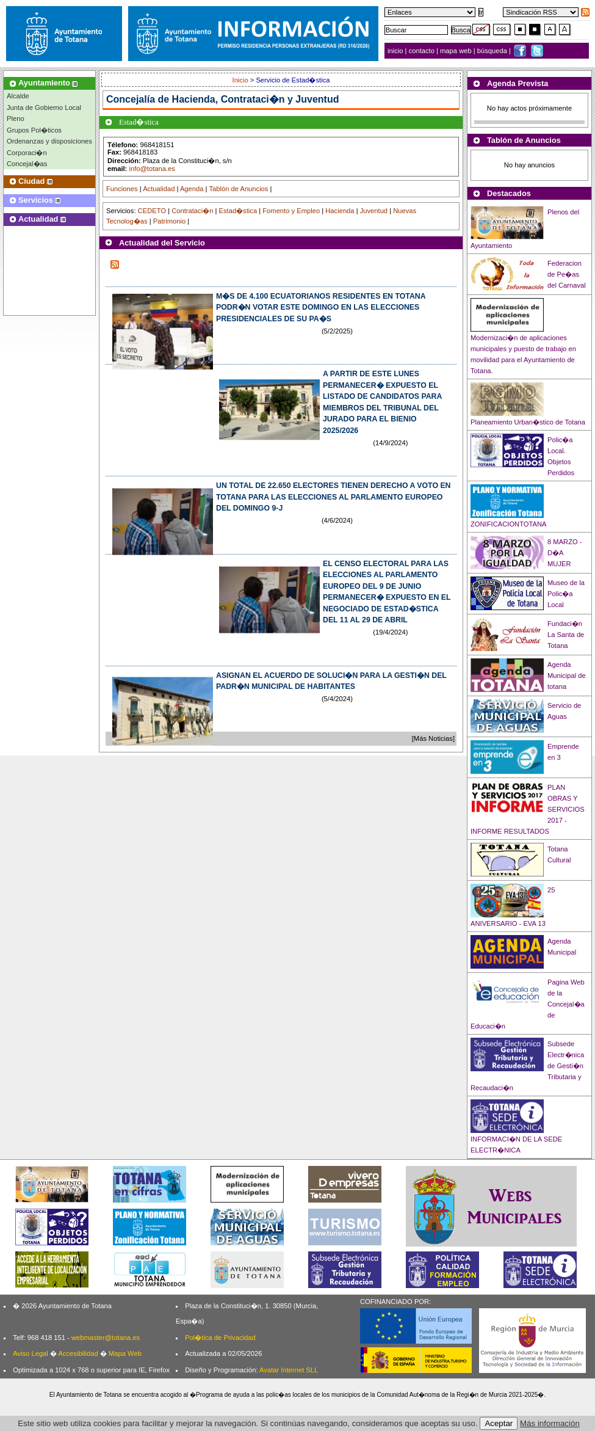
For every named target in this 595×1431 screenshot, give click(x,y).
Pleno (15, 118)
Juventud (374, 210)
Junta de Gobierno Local (44, 107)
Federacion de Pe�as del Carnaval (566, 274)
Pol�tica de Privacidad (220, 1337)
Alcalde (18, 96)
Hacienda (339, 210)
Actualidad (159, 188)
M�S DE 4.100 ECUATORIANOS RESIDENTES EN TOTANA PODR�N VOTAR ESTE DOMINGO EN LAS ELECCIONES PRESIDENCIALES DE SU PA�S (320, 307)
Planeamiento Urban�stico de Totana (528, 422)
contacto (422, 50)
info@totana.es (152, 168)
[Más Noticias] (433, 738)
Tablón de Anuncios (238, 188)
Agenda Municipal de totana (566, 675)
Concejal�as (27, 163)
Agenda (192, 188)
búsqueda (493, 50)
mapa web (457, 50)
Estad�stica (238, 210)
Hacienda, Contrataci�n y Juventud (255, 99)
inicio (396, 50)
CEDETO (152, 210)
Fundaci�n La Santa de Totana (565, 634)
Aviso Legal (30, 1353)
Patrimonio (169, 221)
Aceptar (499, 1423)
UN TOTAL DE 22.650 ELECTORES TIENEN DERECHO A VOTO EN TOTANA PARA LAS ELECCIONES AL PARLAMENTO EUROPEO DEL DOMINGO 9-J (333, 496)
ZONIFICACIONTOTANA (509, 524)
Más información (550, 1423)
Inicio (241, 80)
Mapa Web (125, 1353)
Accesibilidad (78, 1353)
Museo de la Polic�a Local (566, 593)
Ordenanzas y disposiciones (49, 141)
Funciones (122, 188)
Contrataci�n (192, 210)
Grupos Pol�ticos (34, 130)
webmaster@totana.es (105, 1337)
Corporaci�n (27, 152)
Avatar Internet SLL (288, 1370)
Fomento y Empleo (291, 210)
